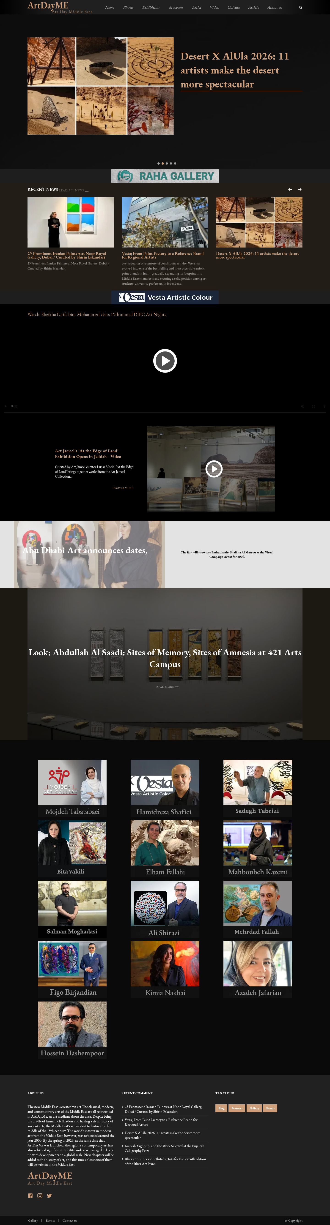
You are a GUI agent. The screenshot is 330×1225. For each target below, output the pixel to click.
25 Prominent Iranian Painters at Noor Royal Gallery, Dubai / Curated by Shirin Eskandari (67, 256)
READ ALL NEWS (71, 190)
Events (270, 1108)
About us (274, 7)
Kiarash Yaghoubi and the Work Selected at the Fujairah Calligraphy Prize (164, 1148)
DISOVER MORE (123, 488)
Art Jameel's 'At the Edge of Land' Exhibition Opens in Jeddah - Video (88, 453)
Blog (221, 1108)
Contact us (69, 1220)
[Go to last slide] (298, 189)
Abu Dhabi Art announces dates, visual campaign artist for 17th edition (74, 550)
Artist (196, 7)
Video (214, 7)
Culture (233, 7)
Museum (175, 7)
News (109, 7)
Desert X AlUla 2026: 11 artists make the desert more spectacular (235, 70)
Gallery (254, 1108)
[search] (300, 7)
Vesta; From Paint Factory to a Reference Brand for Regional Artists (163, 256)
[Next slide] (290, 189)
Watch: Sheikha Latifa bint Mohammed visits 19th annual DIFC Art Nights (97, 314)
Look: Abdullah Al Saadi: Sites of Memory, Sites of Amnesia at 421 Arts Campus (165, 658)
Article (253, 7)
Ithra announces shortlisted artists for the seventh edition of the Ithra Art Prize (165, 1161)
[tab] (158, 163)
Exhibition (150, 7)
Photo (127, 7)
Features (237, 1108)
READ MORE (167, 686)
